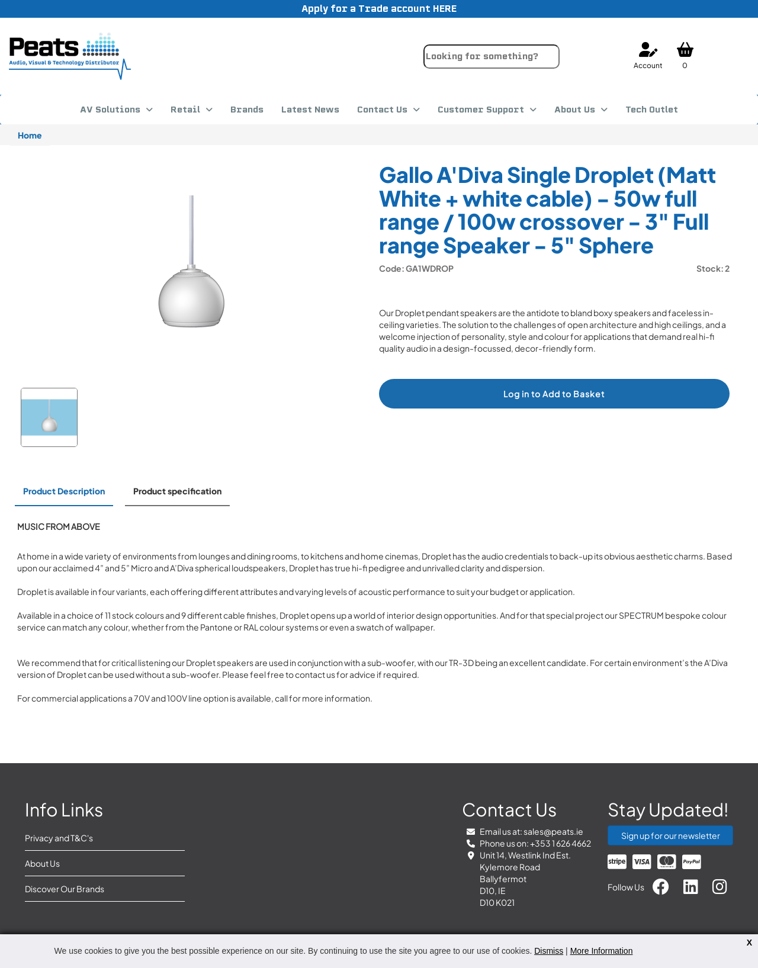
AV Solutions (110, 109)
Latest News (310, 109)
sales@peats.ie (553, 831)
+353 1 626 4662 (560, 843)
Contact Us (382, 109)
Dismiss (548, 951)
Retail (185, 109)
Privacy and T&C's (59, 837)
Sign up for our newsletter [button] (670, 835)
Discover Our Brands (64, 888)
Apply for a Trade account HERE (379, 8)
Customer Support (481, 109)
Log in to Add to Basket (554, 393)
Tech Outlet (651, 109)
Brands (247, 109)
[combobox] (491, 56)
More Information (601, 951)
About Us (574, 109)
